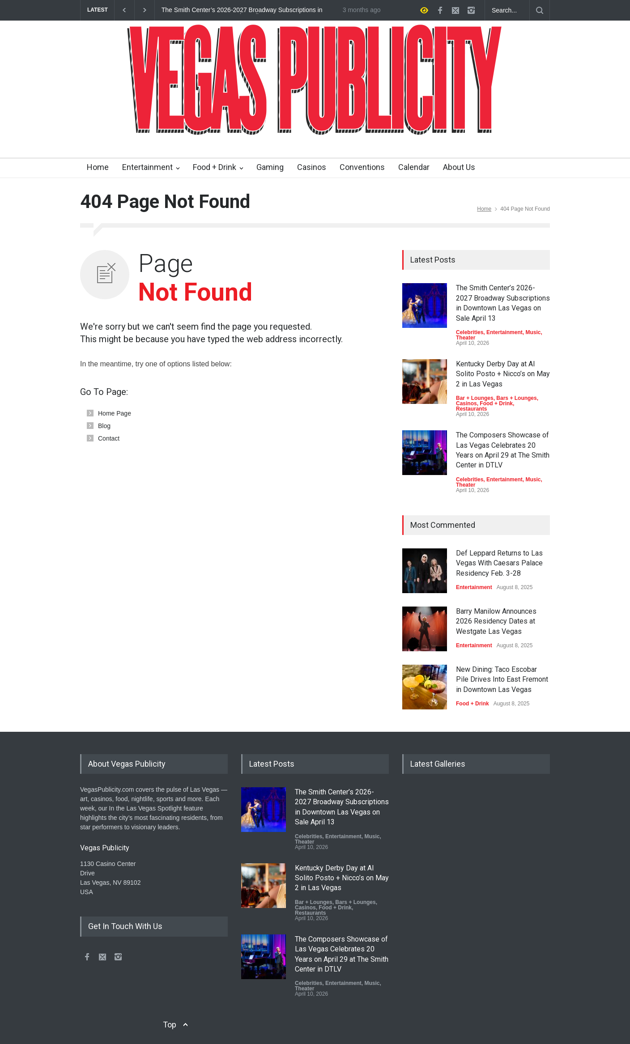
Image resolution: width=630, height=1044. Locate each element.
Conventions (362, 167)
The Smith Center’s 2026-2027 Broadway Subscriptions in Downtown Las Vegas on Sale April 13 (242, 10)
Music (533, 332)
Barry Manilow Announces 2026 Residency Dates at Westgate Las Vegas (496, 621)
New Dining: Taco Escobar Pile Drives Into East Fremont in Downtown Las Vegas (502, 679)
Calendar (414, 167)
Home (98, 167)
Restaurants (471, 409)
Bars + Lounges (516, 398)
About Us (459, 167)
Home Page (114, 413)
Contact (108, 438)
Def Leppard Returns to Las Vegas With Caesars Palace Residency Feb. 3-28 (499, 563)
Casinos (311, 167)
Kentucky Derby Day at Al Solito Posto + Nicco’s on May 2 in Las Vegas (503, 374)
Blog (104, 425)
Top (169, 1024)
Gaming (270, 167)
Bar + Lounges (475, 398)
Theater (465, 338)
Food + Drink (214, 167)
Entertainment (147, 167)
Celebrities (469, 332)
